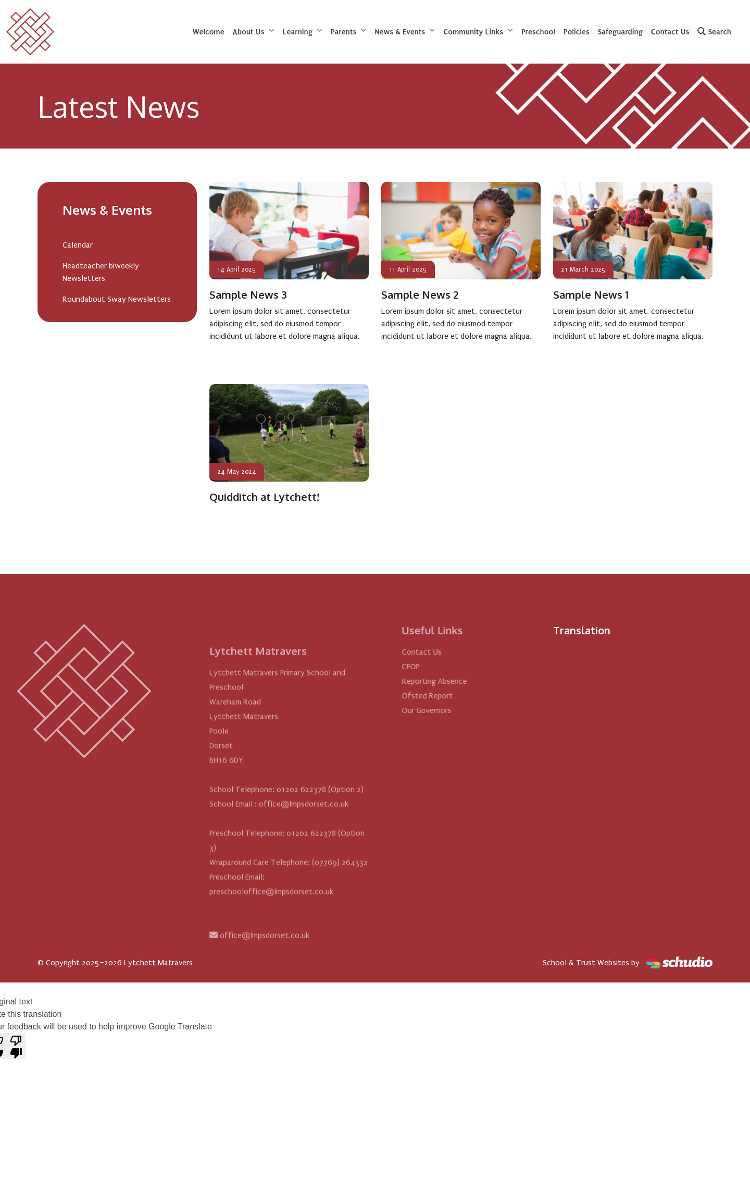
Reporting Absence (458, 681)
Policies (577, 31)
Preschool (538, 31)
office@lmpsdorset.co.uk (264, 959)
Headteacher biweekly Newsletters (101, 272)
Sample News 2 (419, 294)
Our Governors (450, 710)
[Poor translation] (16, 1046)
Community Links (473, 31)
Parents (343, 31)
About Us (249, 31)
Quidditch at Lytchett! (264, 496)
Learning (297, 31)
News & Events (399, 31)
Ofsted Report (451, 696)
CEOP (434, 666)
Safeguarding (620, 31)
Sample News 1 (591, 294)
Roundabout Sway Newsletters (117, 299)
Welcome (208, 31)
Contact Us (670, 31)
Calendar (78, 245)
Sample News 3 (248, 294)
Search (714, 31)
